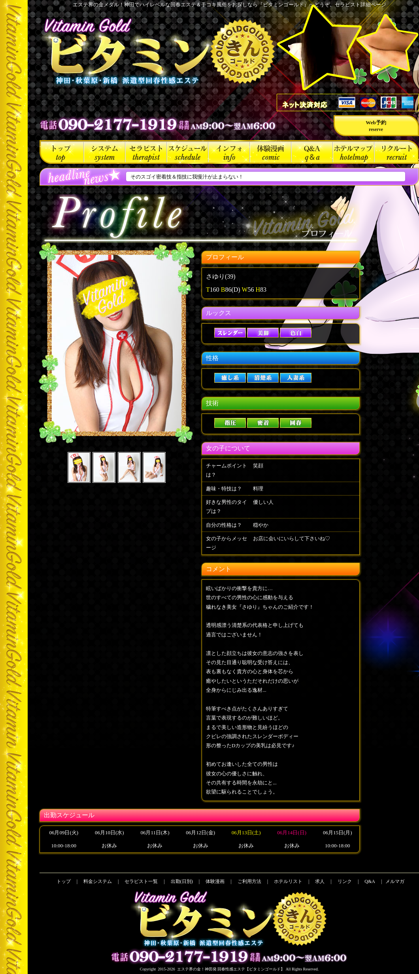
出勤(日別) (187, 152)
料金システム (104, 152)
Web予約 (376, 126)
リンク (345, 881)
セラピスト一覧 (146, 152)
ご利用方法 (229, 152)
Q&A (312, 152)
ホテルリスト (353, 152)
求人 (396, 152)
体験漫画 (270, 152)
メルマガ (394, 881)
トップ (62, 152)
